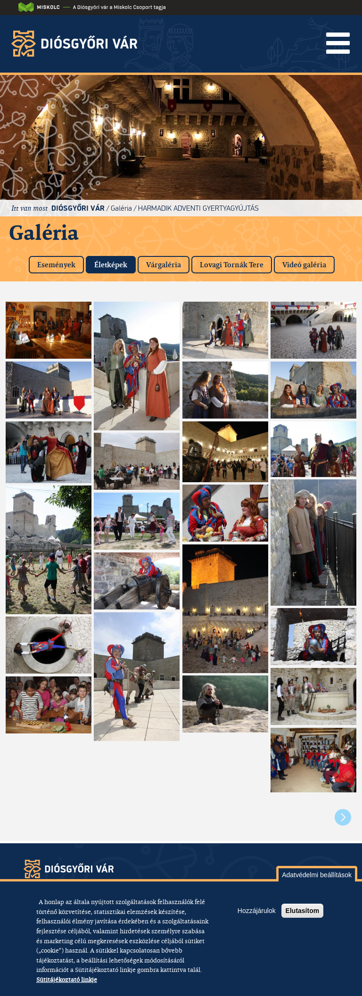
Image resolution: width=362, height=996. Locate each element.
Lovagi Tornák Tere (231, 265)
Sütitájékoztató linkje (66, 979)
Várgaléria (163, 265)
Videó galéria (304, 265)
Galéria (121, 208)
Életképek (115, 263)
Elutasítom (303, 910)
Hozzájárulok (257, 910)
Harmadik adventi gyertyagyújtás (198, 208)
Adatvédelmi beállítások (317, 875)
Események (56, 265)
